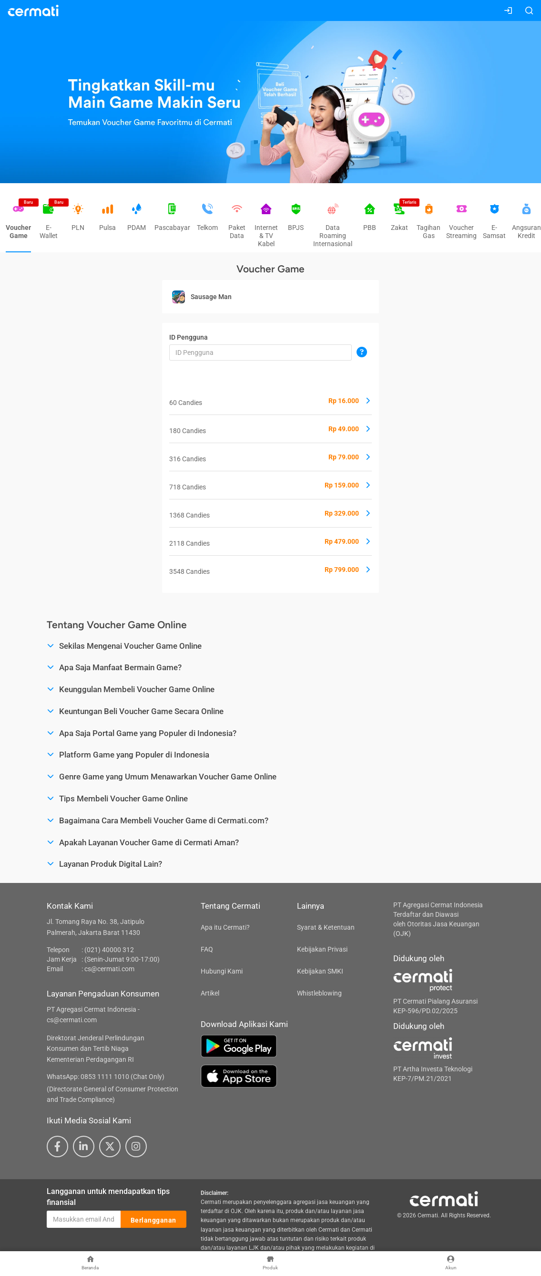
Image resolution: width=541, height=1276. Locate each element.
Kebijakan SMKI (320, 971)
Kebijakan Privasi (322, 949)
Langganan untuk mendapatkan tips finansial (108, 1197)
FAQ (207, 949)
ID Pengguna (188, 337)
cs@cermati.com (109, 969)
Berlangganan (153, 1220)
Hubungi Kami (222, 971)
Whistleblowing (319, 993)
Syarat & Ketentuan (326, 927)
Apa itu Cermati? (225, 927)
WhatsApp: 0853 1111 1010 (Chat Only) (105, 1076)
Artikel (210, 993)
